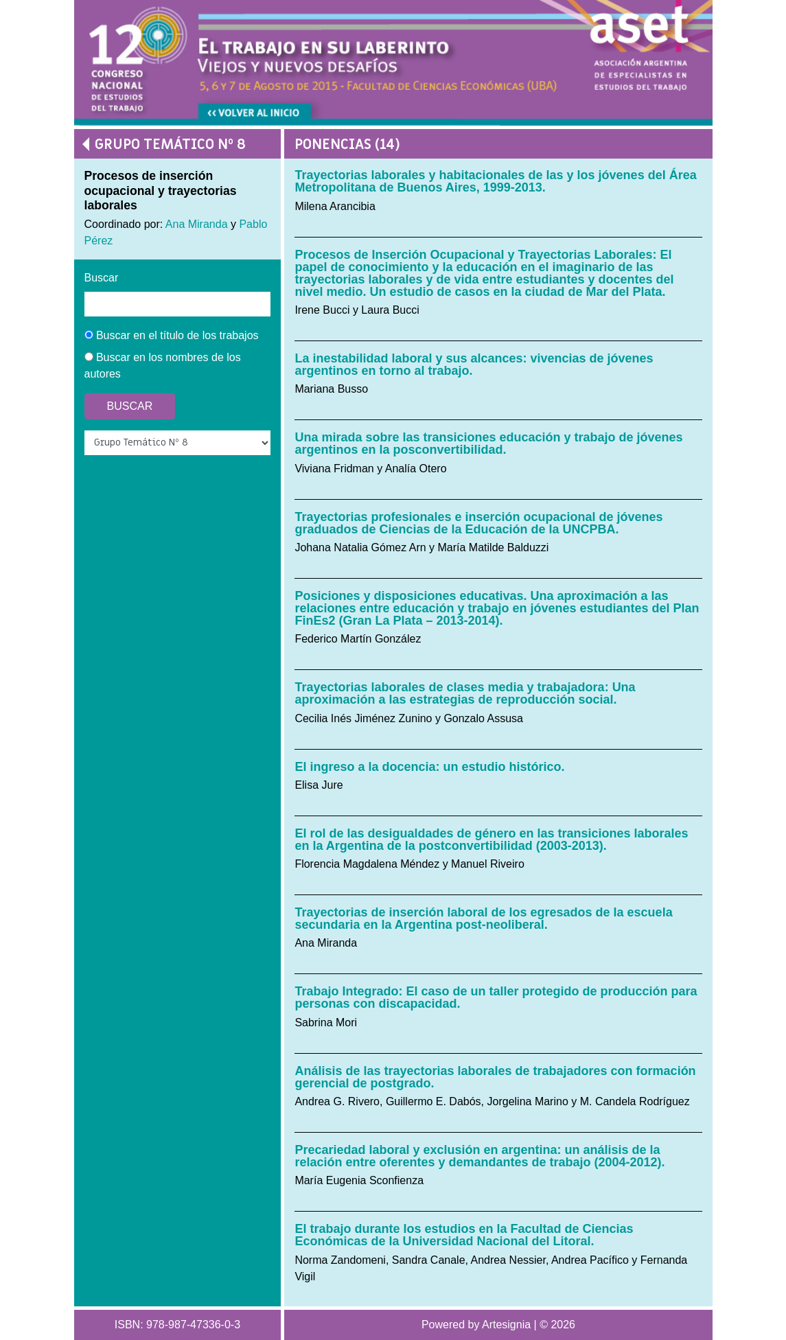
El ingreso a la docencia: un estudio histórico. (429, 767)
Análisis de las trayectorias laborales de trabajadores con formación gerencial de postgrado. (494, 1077)
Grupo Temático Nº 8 (170, 144)
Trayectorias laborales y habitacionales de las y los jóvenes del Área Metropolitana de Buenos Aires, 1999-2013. (495, 181)
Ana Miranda (196, 224)
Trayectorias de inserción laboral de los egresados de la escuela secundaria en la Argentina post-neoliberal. (483, 918)
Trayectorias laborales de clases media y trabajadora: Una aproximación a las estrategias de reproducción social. (464, 693)
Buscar (101, 278)
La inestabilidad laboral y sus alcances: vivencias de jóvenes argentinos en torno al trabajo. (473, 364)
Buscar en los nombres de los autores (162, 365)
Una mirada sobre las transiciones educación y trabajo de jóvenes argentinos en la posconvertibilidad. (488, 443)
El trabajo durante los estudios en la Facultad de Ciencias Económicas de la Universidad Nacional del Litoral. (463, 1235)
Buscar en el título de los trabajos (171, 335)
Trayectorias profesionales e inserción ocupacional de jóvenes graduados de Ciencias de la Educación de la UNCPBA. (478, 523)
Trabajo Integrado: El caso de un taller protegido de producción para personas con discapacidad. (495, 997)
